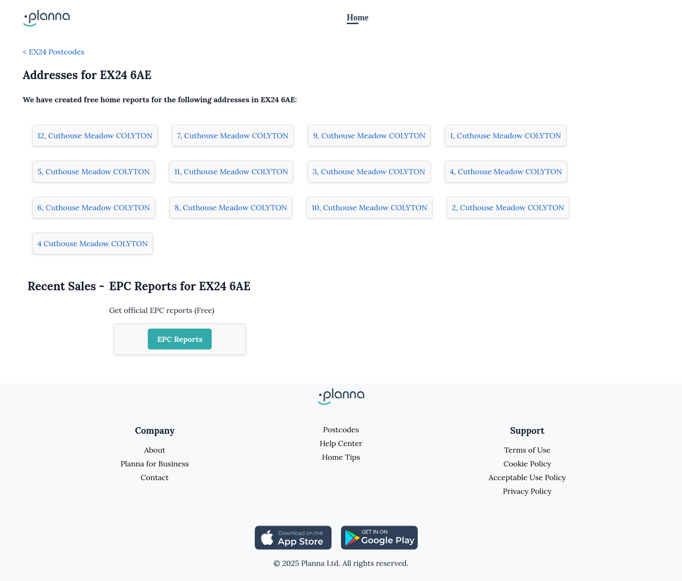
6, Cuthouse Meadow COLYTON (93, 207)
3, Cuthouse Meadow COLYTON (369, 171)
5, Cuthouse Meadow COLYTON (93, 171)
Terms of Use (527, 450)
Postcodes (341, 429)
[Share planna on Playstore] (379, 537)
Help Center (341, 443)
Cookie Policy (527, 463)
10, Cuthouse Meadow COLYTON (369, 207)
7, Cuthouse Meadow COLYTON (232, 135)
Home (357, 17)
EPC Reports (180, 339)
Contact (155, 477)
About (154, 450)
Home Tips (341, 457)
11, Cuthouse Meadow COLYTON (231, 171)
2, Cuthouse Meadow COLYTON (508, 207)
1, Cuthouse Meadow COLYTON (505, 135)
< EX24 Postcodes (53, 51)
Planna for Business (154, 463)
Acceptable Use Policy (527, 477)
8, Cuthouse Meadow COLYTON (231, 207)
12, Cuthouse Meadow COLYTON (95, 135)
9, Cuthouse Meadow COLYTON (369, 135)
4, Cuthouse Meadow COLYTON (506, 171)
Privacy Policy (527, 491)
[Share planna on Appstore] (293, 537)
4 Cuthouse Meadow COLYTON (92, 243)
